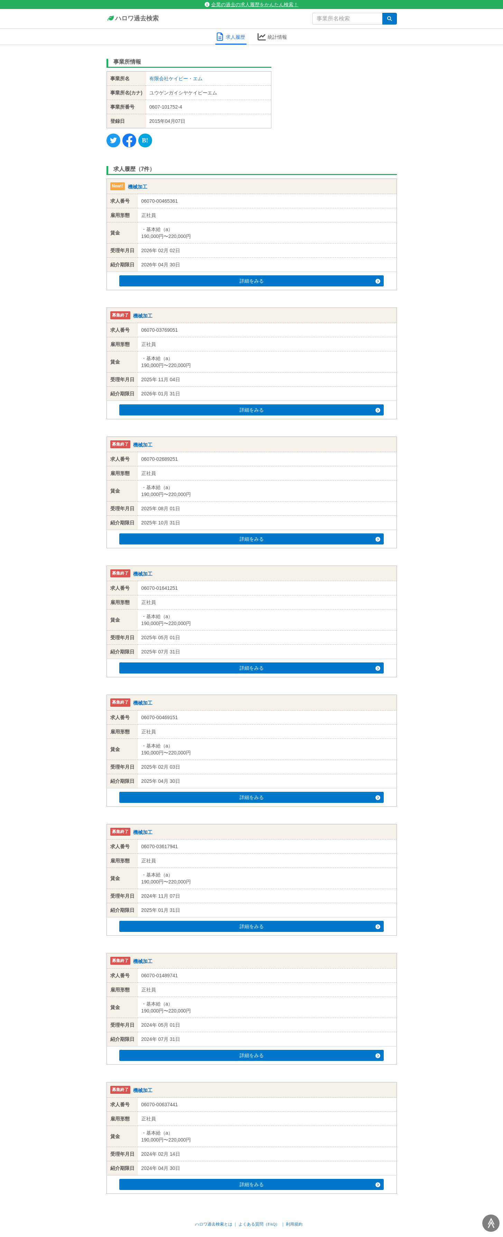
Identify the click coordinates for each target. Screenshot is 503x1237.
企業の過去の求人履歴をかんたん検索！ (251, 4)
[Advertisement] (339, 98)
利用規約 (294, 1224)
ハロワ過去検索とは (213, 1224)
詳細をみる (264, 281)
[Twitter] (113, 140)
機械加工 (137, 187)
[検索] (389, 19)
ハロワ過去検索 (132, 18)
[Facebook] (129, 140)
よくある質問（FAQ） (259, 1224)
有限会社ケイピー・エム (176, 78)
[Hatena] (145, 140)
